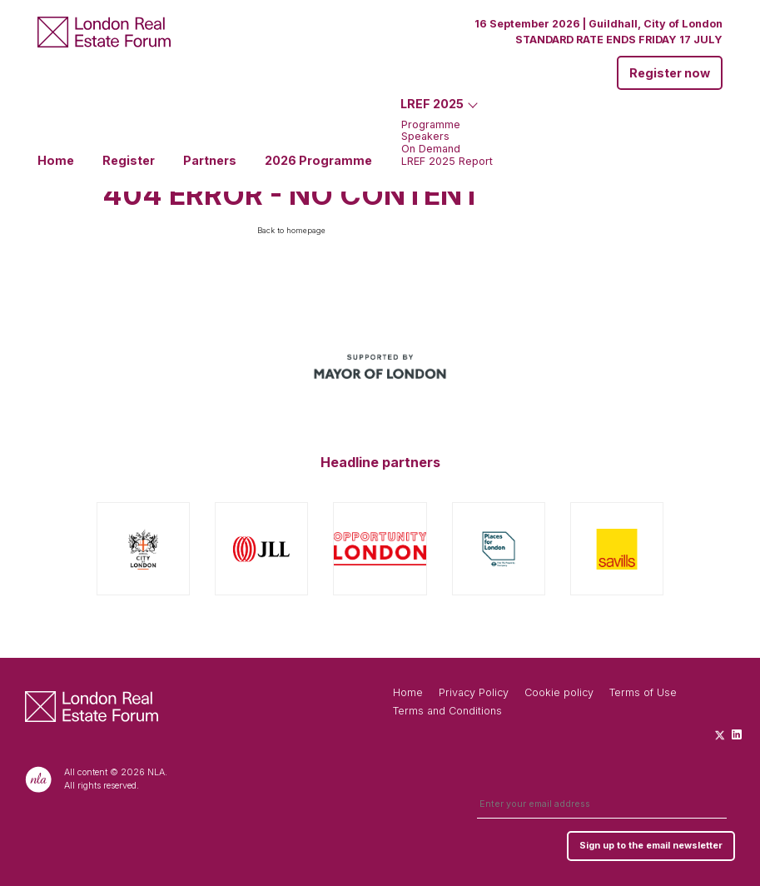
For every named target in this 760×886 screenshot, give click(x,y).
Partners (209, 161)
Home (55, 161)
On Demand (430, 149)
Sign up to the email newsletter (651, 845)
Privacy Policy (474, 692)
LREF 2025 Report (447, 162)
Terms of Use (643, 692)
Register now (669, 73)
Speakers (425, 137)
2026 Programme (318, 161)
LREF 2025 (432, 104)
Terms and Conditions (447, 710)
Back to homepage (291, 230)
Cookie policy (559, 692)
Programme (430, 125)
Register (128, 161)
